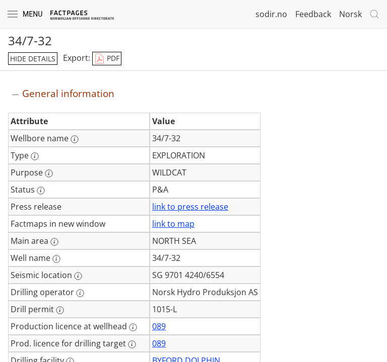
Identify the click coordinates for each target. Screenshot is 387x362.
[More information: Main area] (54, 242)
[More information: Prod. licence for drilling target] (132, 344)
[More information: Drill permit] (60, 310)
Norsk (350, 14)
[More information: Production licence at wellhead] (133, 327)
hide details (32, 58)
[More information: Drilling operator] (80, 293)
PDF (106, 58)
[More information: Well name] (56, 259)
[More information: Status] (41, 191)
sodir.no (271, 14)
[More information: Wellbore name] (75, 139)
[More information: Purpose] (49, 173)
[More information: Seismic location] (78, 276)
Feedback (313, 14)
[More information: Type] (35, 156)
